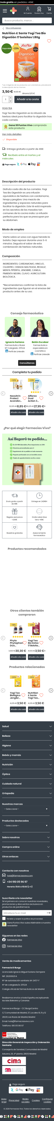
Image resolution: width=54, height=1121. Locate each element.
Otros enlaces (10, 856)
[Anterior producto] (51, 393)
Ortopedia (8, 793)
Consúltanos (27, 363)
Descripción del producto (18, 181)
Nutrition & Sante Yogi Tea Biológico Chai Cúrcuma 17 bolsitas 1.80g (33, 695)
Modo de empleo (13, 229)
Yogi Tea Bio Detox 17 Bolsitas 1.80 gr (33, 643)
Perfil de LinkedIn (16, 352)
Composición (11, 256)
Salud (5, 726)
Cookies (36, 1101)
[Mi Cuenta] (28, 11)
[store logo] (13, 11)
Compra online (11, 847)
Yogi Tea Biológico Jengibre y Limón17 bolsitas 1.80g (15, 695)
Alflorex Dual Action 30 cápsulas (33, 398)
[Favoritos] (39, 11)
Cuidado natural (11, 784)
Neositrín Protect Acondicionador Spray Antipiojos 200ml (16, 398)
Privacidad (14, 1101)
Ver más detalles (11, 134)
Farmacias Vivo (14, 940)
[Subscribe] (49, 913)
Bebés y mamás (11, 755)
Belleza (6, 736)
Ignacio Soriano (14, 342)
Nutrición (7, 764)
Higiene (6, 745)
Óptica (6, 774)
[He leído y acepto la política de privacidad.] (4, 918)
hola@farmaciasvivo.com (20, 876)
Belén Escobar (40, 342)
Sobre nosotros (11, 837)
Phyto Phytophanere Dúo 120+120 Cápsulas (16, 643)
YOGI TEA (7, 108)
